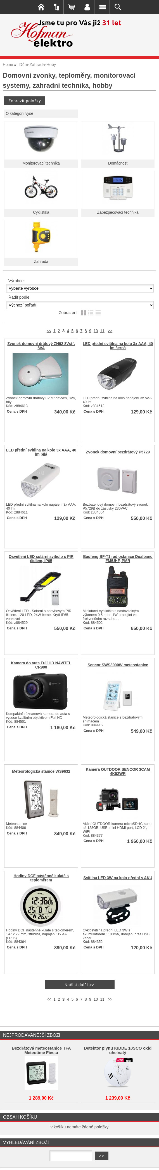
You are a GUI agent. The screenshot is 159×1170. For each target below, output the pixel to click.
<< (49, 331)
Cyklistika (41, 212)
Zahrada (41, 262)
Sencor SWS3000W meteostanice (117, 665)
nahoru (151, 1162)
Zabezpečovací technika (118, 212)
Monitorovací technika (41, 163)
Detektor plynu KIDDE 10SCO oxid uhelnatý (117, 1050)
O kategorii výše (19, 113)
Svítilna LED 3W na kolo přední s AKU (117, 878)
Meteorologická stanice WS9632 (41, 771)
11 (102, 331)
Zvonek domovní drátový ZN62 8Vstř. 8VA (41, 346)
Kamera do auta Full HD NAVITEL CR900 (41, 665)
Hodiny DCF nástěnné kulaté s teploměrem (41, 878)
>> (110, 331)
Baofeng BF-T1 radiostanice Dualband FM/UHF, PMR (118, 559)
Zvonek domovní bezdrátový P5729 (118, 452)
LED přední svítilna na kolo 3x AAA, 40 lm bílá (41, 452)
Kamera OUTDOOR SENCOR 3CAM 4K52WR (118, 771)
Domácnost (117, 163)
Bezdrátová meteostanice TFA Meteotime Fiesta (41, 1050)
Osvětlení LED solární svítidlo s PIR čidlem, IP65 (41, 559)
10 (96, 331)
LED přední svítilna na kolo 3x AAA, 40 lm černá (118, 346)
